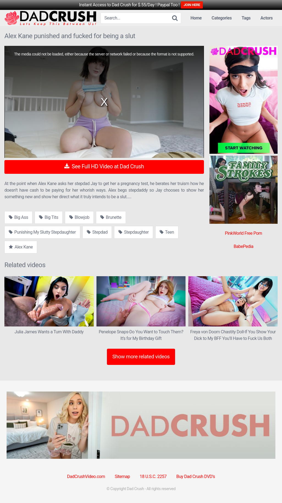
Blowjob (79, 217)
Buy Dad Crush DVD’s (195, 476)
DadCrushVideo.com (86, 476)
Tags (246, 18)
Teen (167, 232)
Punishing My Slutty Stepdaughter (42, 232)
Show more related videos (141, 356)
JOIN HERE (192, 5)
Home (196, 18)
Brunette (110, 217)
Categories (222, 18)
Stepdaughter (133, 232)
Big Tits (48, 217)
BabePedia (243, 246)
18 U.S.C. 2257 (153, 476)
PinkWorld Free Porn (243, 233)
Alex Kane (21, 247)
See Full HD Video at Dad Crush (104, 166)
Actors (267, 18)
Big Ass (18, 217)
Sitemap (122, 476)
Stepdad (97, 232)
